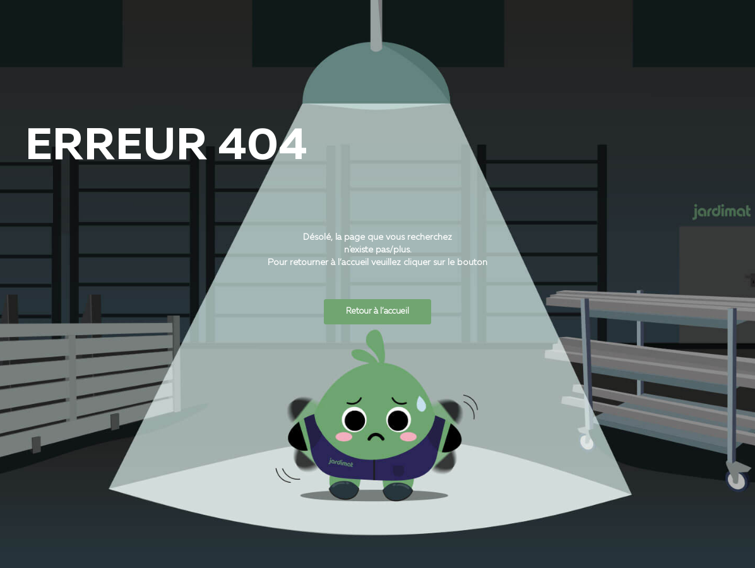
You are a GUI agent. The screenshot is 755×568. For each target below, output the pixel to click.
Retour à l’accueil (377, 311)
